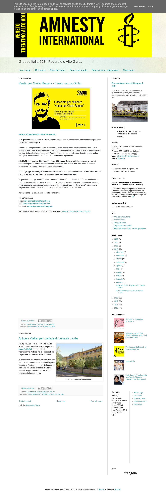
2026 (116, 239)
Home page (25, 70)
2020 (116, 246)
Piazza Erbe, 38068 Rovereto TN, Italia (41, 327)
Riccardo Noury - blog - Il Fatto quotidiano (130, 229)
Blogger (117, 489)
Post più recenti (25, 401)
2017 (116, 301)
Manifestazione (32, 324)
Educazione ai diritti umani (105, 70)
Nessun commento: (28, 321)
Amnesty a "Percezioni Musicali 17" (134, 320)
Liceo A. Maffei (25, 349)
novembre (120, 256)
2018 (116, 298)
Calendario (128, 70)
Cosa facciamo (57, 70)
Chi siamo (40, 70)
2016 (116, 305)
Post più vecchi (96, 401)
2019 (116, 249)
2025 (116, 242)
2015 (116, 308)
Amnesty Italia (119, 220)
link (133, 197)
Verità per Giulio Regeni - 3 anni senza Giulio (50, 83)
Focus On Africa (120, 223)
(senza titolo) (130, 361)
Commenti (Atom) (33, 405)
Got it (150, 6)
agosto (119, 266)
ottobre (119, 259)
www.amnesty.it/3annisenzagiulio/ (76, 211)
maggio (119, 272)
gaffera (101, 489)
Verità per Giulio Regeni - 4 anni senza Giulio (135, 348)
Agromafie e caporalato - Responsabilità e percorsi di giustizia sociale (136, 335)
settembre (120, 262)
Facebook (121, 158)
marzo (119, 276)
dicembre (120, 252)
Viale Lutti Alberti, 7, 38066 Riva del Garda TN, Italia (46, 394)
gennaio (119, 282)
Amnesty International (122, 217)
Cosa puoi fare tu (78, 70)
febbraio (119, 279)
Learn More (139, 6)
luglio (118, 269)
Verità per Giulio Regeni (46, 324)
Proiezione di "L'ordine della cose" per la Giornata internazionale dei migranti (136, 377)
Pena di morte (50, 392)
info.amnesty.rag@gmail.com (37, 201)
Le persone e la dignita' (123, 226)
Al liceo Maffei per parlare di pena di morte (48, 338)
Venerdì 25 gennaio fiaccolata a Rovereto (37, 134)
